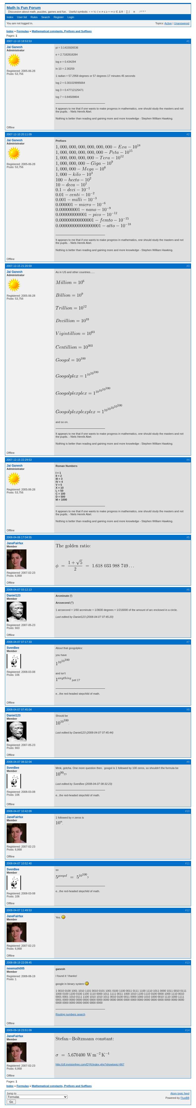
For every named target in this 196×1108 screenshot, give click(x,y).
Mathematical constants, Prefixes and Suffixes (62, 31)
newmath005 (15, 968)
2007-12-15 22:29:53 (19, 459)
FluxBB (185, 1097)
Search (45, 17)
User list (22, 17)
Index (10, 17)
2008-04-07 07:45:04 (19, 709)
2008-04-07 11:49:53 (19, 910)
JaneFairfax (15, 543)
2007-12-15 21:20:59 (19, 265)
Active (168, 23)
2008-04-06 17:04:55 (19, 537)
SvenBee (13, 648)
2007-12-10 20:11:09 (19, 134)
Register (59, 17)
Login (70, 17)
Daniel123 (14, 595)
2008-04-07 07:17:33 (19, 641)
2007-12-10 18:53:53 (19, 41)
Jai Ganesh (14, 47)
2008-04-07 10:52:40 (19, 863)
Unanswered (181, 23)
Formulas (23, 31)
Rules (34, 17)
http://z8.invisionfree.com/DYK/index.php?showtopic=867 (90, 1064)
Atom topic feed (180, 1093)
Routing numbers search (70, 1014)
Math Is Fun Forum (24, 7)
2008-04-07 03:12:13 (19, 589)
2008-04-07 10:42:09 (19, 811)
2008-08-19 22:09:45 (19, 962)
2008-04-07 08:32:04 (19, 761)
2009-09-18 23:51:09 (19, 1030)
